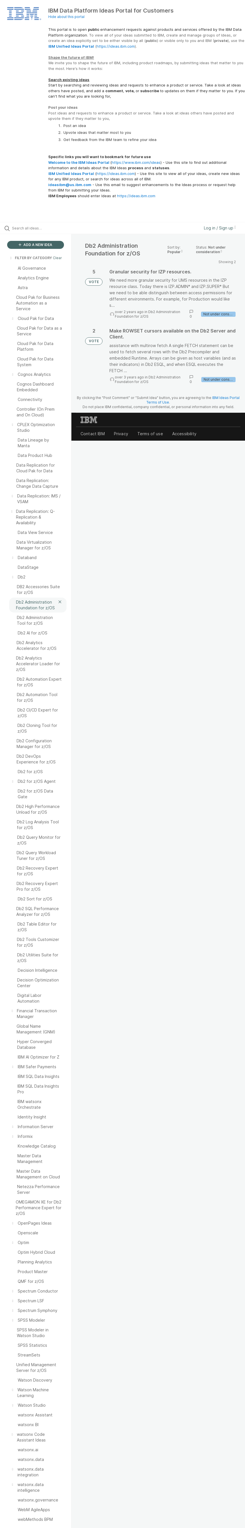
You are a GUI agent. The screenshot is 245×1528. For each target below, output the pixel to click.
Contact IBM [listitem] (93, 433)
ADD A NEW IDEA (35, 245)
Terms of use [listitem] (150, 433)
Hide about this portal (66, 17)
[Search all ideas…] (38, 228)
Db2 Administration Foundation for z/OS (147, 314)
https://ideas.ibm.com (116, 46)
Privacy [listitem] (121, 433)
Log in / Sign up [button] (220, 227)
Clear (57, 258)
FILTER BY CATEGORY (30, 258)
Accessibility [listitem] (184, 433)
